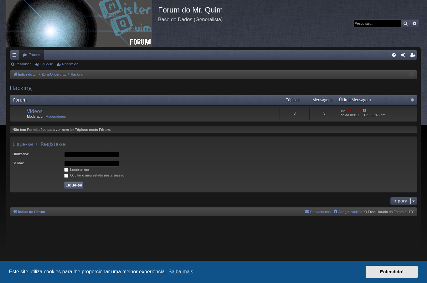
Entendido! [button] (392, 271)
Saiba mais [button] (180, 271)
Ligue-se (46, 64)
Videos (35, 111)
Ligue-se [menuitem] (404, 56)
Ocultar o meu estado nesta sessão (94, 175)
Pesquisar (23, 64)
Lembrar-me (76, 169)
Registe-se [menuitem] (414, 56)
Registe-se (70, 64)
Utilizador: (21, 154)
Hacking (21, 88)
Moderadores (55, 116)
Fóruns (34, 55)
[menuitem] (394, 55)
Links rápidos (15, 56)
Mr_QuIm (354, 110)
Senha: (18, 163)
